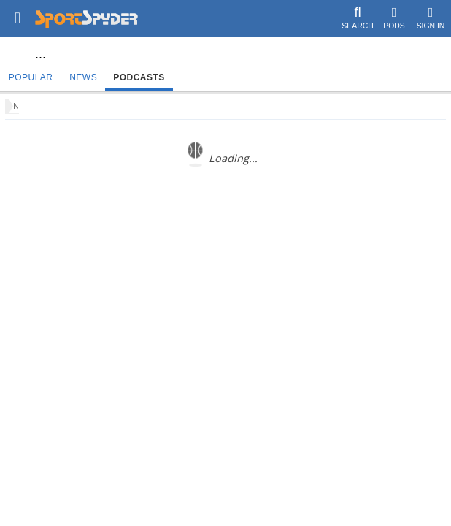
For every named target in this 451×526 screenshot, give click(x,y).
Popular (31, 77)
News (83, 77)
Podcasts (139, 77)
